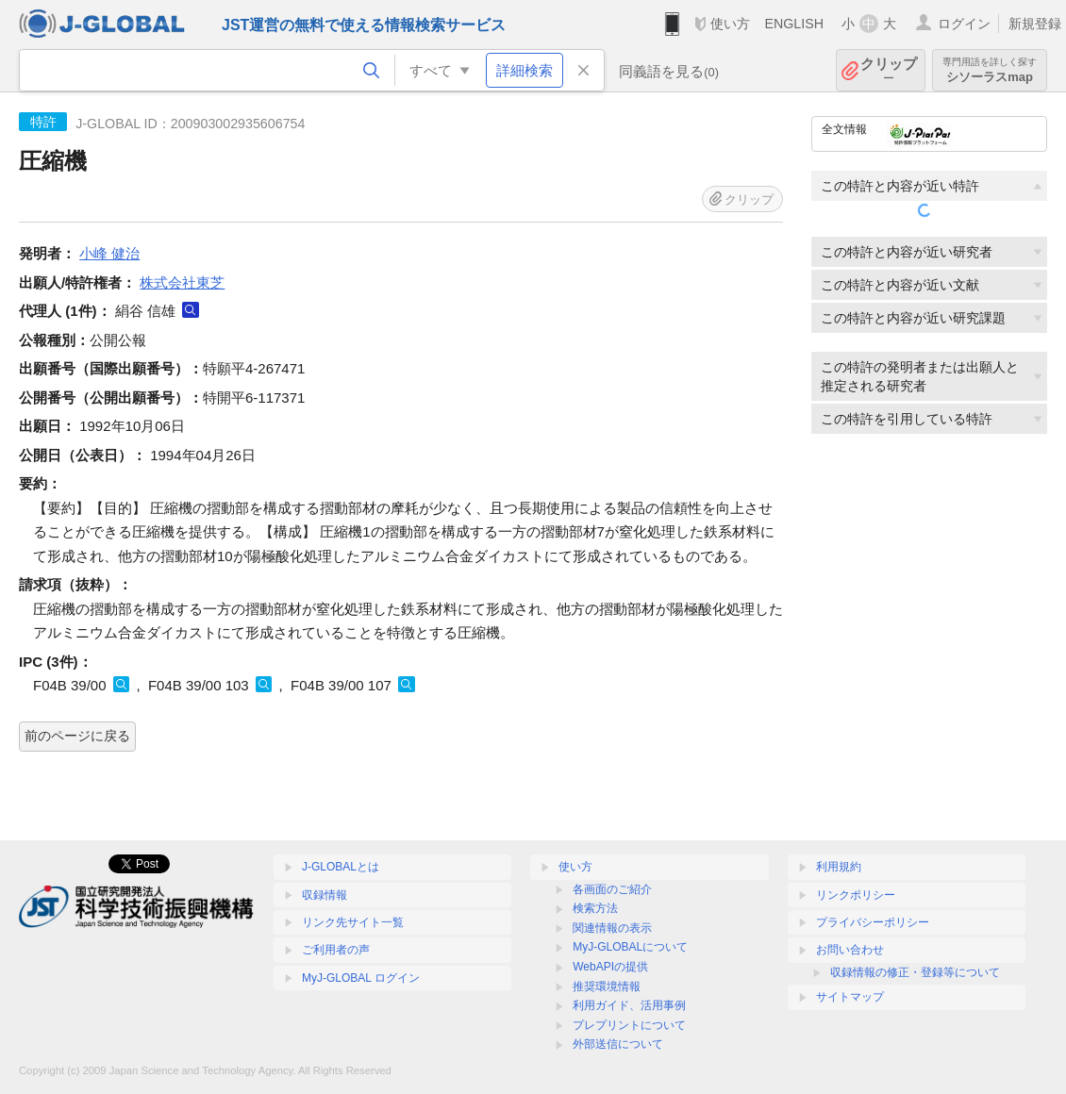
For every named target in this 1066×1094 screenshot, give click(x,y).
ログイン (964, 23)
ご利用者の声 (336, 949)
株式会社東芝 (182, 282)
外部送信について (618, 1044)
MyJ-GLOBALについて (630, 946)
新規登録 (1034, 23)
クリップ (888, 70)
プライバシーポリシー (872, 922)
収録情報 (324, 895)
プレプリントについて (629, 1025)
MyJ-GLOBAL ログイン (361, 978)
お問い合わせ (850, 949)
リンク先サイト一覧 (353, 922)
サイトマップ (850, 996)
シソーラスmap (989, 70)
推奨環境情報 (607, 986)
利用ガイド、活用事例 (629, 1005)
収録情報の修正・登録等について (915, 972)
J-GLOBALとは (340, 866)
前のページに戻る (77, 735)
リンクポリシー (855, 895)
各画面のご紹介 (612, 889)
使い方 (730, 23)
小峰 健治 (109, 253)
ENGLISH (794, 23)
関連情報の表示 (612, 928)
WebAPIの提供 (610, 966)
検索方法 (595, 908)
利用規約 (838, 866)
